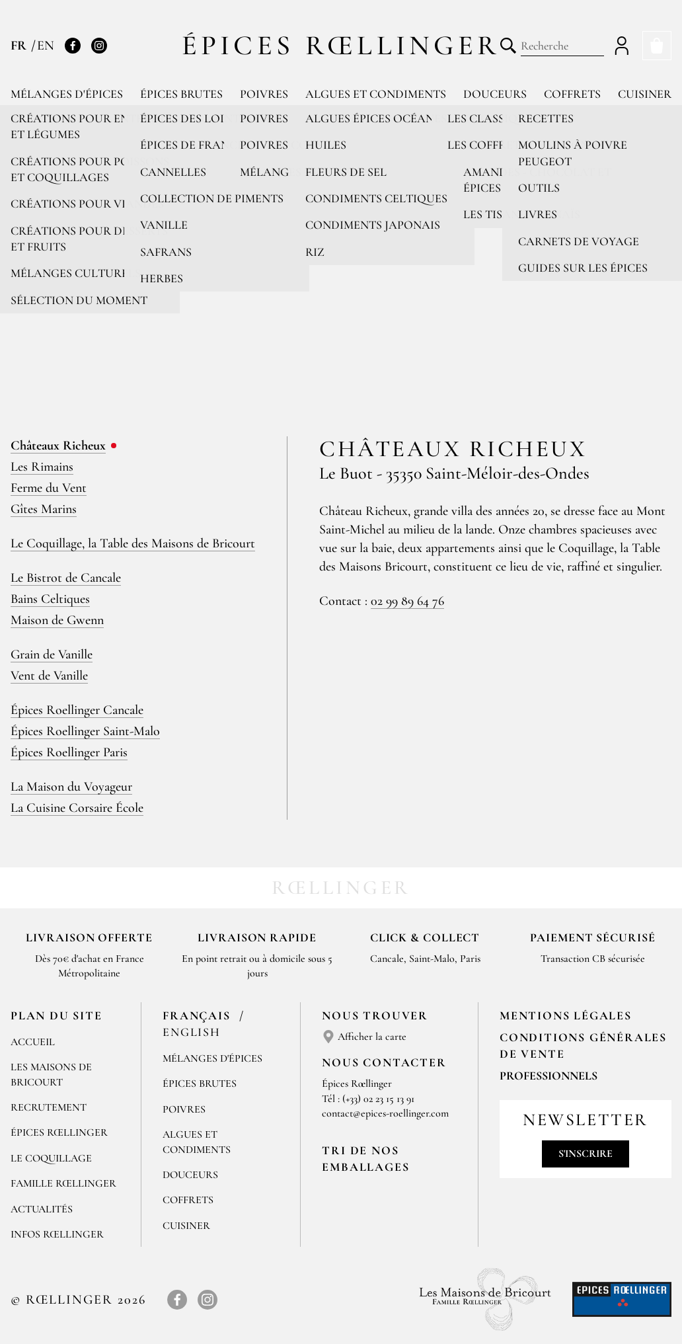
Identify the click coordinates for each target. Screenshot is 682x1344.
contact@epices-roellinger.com (385, 1113)
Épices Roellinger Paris (69, 752)
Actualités (42, 1209)
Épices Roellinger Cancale (77, 710)
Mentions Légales (566, 1015)
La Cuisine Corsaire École (77, 808)
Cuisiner (644, 94)
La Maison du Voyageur (71, 787)
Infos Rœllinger (57, 1234)
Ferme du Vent (49, 488)
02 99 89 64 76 (407, 601)
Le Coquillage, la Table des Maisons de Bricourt (133, 543)
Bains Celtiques (50, 599)
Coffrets (572, 94)
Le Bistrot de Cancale (66, 578)
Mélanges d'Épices (212, 1058)
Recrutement (49, 1107)
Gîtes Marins (44, 509)
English (192, 1032)
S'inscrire (585, 1153)
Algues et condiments (375, 94)
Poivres (264, 94)
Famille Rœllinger (63, 1183)
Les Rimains (42, 467)
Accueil (33, 1041)
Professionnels (548, 1075)
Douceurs (495, 94)
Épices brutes (181, 94)
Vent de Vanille (49, 676)
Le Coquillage (51, 1158)
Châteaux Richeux (58, 446)
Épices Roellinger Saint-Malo (85, 731)
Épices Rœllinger (341, 45)
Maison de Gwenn (57, 620)
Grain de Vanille (52, 654)
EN (45, 46)
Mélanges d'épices (67, 94)
